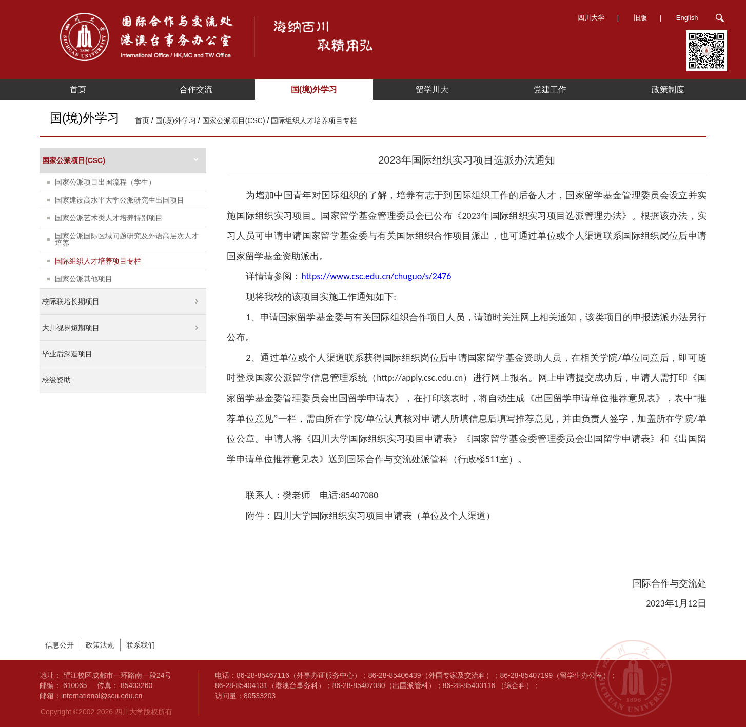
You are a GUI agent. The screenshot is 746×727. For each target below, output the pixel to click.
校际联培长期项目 (71, 301)
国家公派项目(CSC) (233, 120)
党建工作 (550, 89)
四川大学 (591, 18)
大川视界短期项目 (71, 328)
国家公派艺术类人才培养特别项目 (109, 218)
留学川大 (432, 89)
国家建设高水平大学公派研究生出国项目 (119, 200)
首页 (78, 89)
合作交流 (196, 89)
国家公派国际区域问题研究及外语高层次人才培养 (127, 239)
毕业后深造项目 (67, 354)
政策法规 (100, 645)
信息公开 (59, 645)
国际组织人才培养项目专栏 (314, 120)
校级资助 (56, 380)
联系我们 (140, 645)
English (687, 18)
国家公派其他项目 (83, 279)
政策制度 (668, 89)
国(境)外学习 (314, 89)
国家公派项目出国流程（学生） (105, 182)
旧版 (640, 18)
